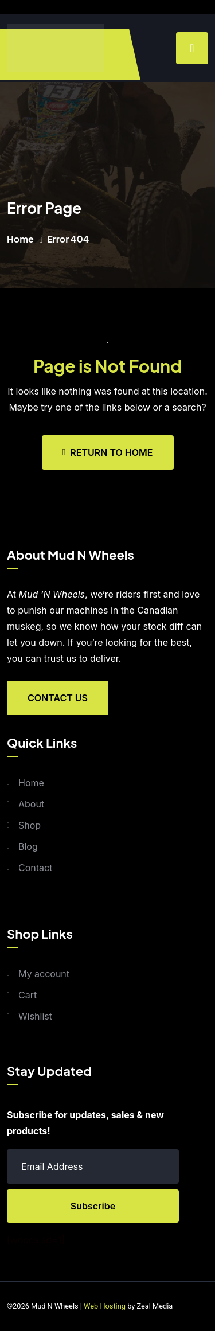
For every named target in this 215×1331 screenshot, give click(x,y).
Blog (28, 846)
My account (43, 973)
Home (20, 239)
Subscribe (93, 1206)
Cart (27, 995)
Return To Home (107, 452)
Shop (29, 825)
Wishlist (35, 1016)
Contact (35, 867)
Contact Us (58, 698)
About (31, 804)
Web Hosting (105, 1306)
